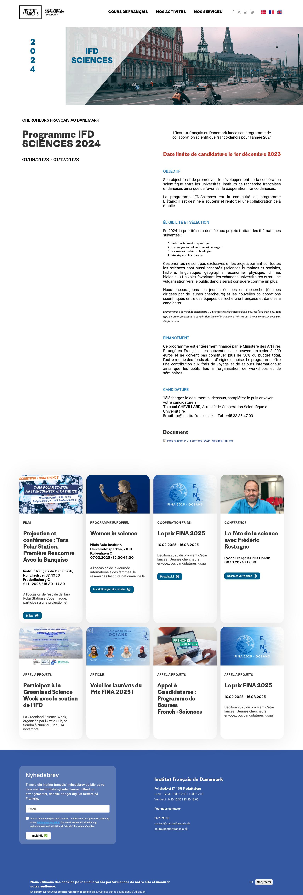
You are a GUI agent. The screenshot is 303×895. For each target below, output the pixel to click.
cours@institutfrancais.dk (171, 829)
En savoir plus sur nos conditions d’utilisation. (119, 892)
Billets (34, 616)
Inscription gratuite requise (113, 589)
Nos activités (171, 12)
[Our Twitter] (239, 12)
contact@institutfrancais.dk (172, 823)
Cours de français (128, 12)
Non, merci (264, 883)
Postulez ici (171, 576)
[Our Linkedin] (246, 12)
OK (251, 883)
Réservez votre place (243, 576)
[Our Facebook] (233, 12)
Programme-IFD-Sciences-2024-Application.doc (200, 440)
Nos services (208, 12)
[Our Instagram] (252, 12)
